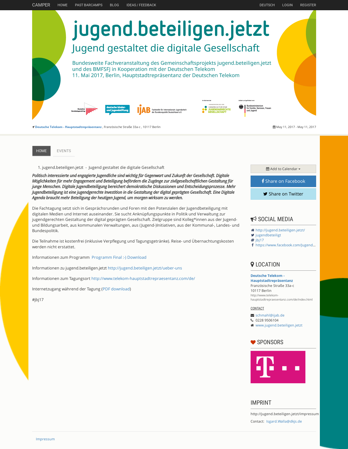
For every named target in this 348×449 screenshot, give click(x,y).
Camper (41, 4)
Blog (114, 5)
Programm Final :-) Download (119, 257)
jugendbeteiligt (268, 235)
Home (63, 5)
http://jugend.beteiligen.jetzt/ (280, 230)
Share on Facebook (283, 181)
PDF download (116, 289)
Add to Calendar (283, 168)
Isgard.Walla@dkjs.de (284, 421)
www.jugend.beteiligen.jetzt (279, 325)
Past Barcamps (88, 5)
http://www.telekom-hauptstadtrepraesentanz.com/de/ (143, 278)
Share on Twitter (283, 194)
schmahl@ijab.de (270, 315)
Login (287, 5)
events (64, 151)
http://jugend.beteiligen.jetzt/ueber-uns (145, 268)
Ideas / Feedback (141, 5)
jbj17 (260, 240)
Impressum (45, 439)
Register (308, 5)
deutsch (267, 5)
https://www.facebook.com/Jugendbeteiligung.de (296, 245)
